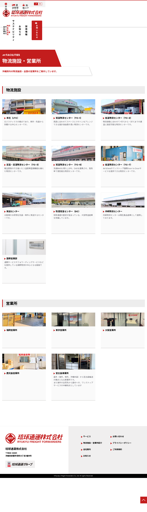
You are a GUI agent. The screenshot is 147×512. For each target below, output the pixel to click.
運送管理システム (103, 4)
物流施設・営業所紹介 (95, 477)
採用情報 (100, 22)
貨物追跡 (87, 4)
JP (138, 4)
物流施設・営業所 (53, 23)
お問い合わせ (119, 22)
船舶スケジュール (123, 4)
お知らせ (89, 22)
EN (142, 4)
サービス (35, 23)
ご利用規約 (119, 484)
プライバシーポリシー (125, 477)
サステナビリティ (75, 22)
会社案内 (21, 23)
